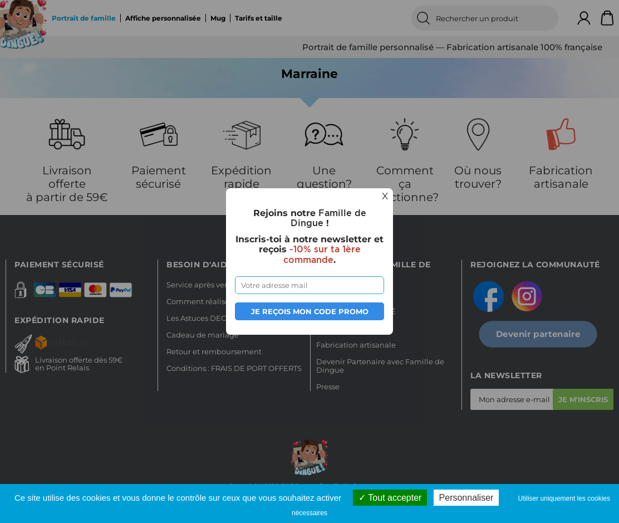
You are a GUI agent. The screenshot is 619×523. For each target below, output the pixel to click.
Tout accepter (389, 497)
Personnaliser (466, 497)
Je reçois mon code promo (310, 311)
